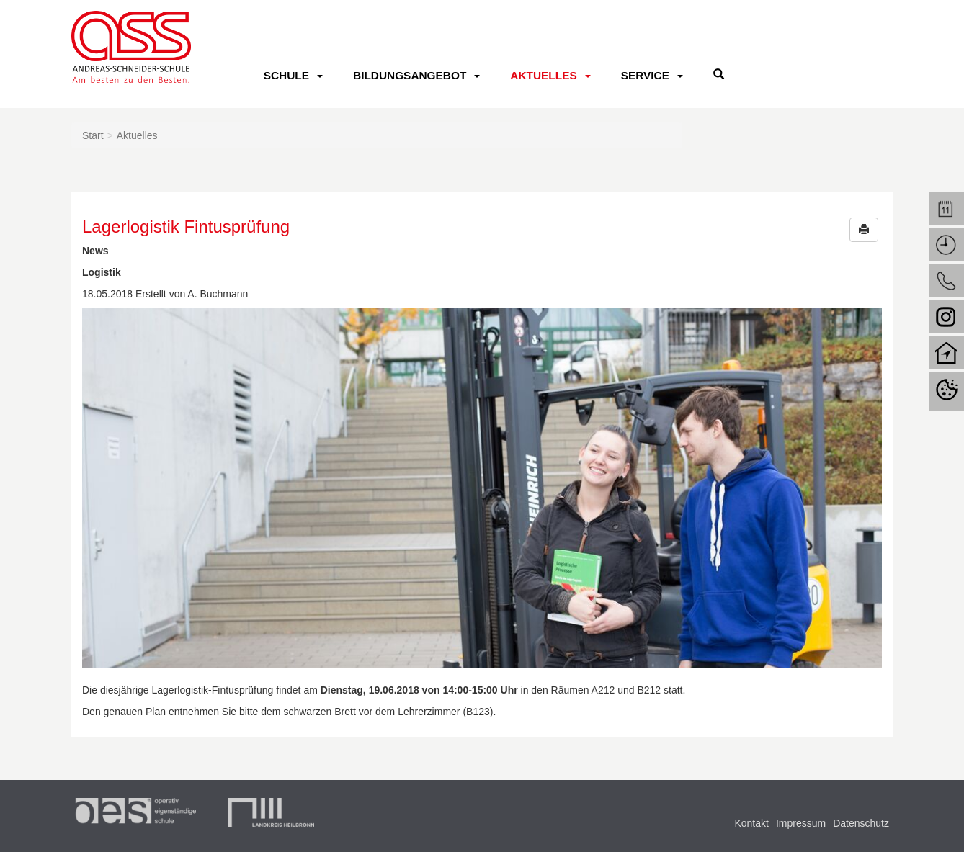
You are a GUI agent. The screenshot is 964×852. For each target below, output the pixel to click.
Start (93, 135)
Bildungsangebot (409, 75)
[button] (863, 230)
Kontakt (751, 823)
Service (645, 75)
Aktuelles (543, 75)
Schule (286, 75)
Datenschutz (861, 823)
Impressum (801, 823)
